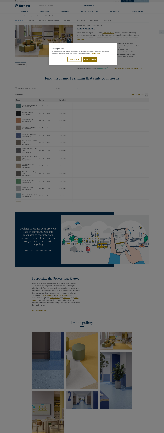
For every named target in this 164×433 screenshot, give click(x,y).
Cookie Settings (74, 59)
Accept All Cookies (90, 59)
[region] (83, 54)
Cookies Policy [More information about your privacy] (95, 53)
